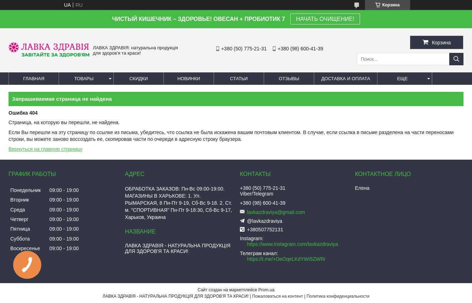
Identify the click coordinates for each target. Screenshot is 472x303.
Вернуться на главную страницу (45, 149)
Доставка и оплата (345, 78)
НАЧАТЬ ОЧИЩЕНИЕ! (325, 19)
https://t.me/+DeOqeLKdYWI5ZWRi (286, 259)
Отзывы (289, 78)
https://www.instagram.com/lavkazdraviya (292, 244)
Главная (33, 78)
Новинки (188, 78)
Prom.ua (266, 289)
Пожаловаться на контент (277, 296)
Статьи (239, 78)
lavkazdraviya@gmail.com (276, 212)
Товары (84, 78)
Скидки (138, 78)
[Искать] (456, 59)
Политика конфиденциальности (337, 296)
